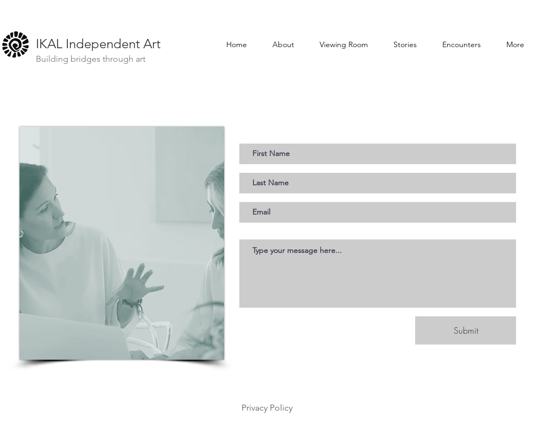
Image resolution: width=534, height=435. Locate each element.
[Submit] (465, 330)
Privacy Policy (267, 407)
